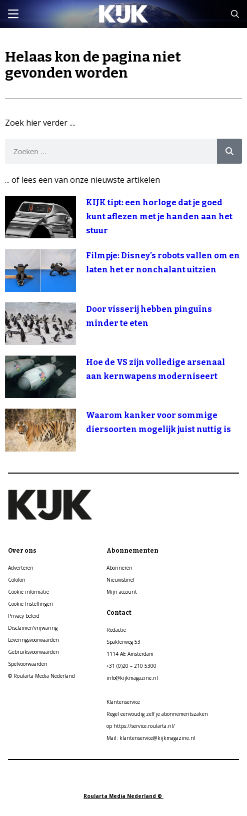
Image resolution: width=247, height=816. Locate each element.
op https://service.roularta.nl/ (140, 725)
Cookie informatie (28, 591)
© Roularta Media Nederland (41, 675)
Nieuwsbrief (120, 579)
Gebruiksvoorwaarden (33, 651)
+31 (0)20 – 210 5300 (131, 665)
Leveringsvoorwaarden (33, 639)
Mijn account (121, 591)
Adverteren (21, 567)
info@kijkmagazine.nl (132, 677)
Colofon (17, 579)
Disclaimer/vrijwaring (33, 627)
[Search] (229, 151)
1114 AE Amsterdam (130, 653)
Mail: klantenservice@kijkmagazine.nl (151, 737)
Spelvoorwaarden (28, 663)
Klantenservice (123, 701)
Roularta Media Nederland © (124, 795)
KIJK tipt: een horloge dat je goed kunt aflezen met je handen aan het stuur (159, 216)
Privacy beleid (24, 615)
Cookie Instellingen (30, 603)
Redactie (116, 629)
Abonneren (119, 567)
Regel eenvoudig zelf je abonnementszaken (157, 713)
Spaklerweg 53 (123, 641)
